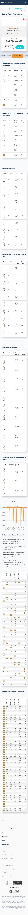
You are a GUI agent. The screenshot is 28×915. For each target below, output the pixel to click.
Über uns (4, 862)
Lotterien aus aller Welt (9, 829)
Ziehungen (5, 836)
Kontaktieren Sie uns (7, 865)
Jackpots (5, 833)
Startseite (8, 8)
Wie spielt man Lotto (7, 855)
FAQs (3, 851)
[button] (25, 2)
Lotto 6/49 (23, 8)
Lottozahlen (16, 8)
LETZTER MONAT (6, 55)
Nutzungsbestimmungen (8, 869)
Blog (3, 840)
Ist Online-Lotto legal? (8, 858)
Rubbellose (5, 844)
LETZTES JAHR (17, 55)
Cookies (4, 872)
